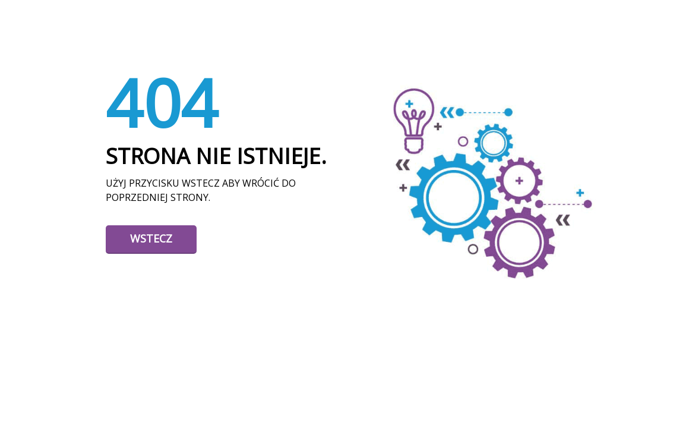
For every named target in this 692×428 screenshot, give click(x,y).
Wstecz (151, 238)
